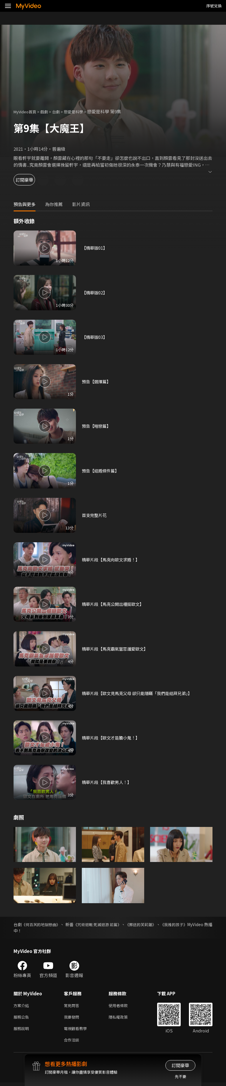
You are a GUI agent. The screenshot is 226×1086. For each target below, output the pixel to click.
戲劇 (48, 111)
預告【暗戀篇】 (97, 426)
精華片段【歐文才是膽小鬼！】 (113, 737)
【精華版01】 (95, 248)
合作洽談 (73, 1043)
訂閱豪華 (30, 180)
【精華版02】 (95, 292)
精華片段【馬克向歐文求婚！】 (113, 559)
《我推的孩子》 (198, 924)
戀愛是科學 (81, 111)
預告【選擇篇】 (97, 381)
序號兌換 (214, 6)
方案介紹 (22, 1006)
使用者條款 (123, 1006)
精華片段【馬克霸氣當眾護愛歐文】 (117, 649)
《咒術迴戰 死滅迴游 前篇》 (111, 924)
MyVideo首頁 (27, 111)
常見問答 (73, 1006)
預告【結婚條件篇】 (102, 470)
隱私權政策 (123, 1018)
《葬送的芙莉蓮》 (160, 924)
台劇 (61, 111)
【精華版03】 (95, 337)
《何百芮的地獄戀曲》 (45, 924)
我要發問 (73, 1018)
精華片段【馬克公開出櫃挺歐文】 (115, 604)
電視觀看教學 (77, 1030)
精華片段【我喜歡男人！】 (108, 782)
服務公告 (22, 1018)
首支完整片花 (95, 515)
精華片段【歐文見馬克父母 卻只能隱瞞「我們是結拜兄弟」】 (141, 693)
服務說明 (22, 1030)
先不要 (180, 1076)
